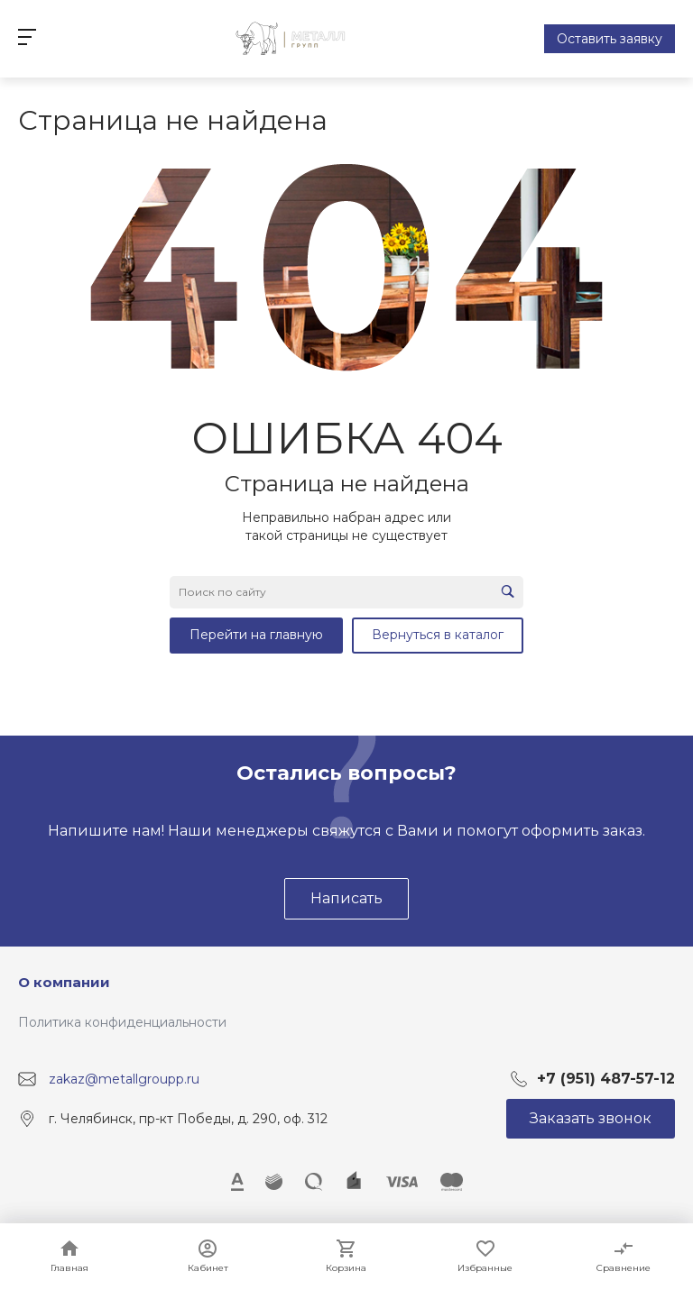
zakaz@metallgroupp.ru (124, 1078)
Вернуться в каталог (438, 635)
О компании (64, 982)
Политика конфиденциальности (122, 1022)
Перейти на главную (256, 635)
